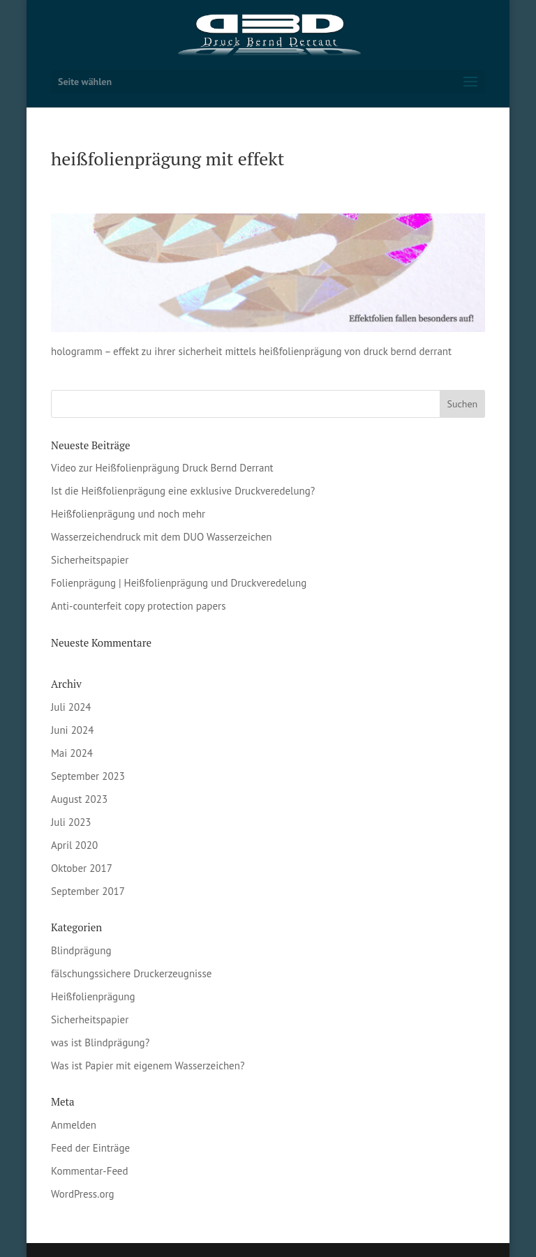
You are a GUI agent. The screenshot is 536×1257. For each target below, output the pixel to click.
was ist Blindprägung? (100, 1042)
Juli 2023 (71, 822)
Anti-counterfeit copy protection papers (138, 605)
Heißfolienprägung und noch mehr (128, 513)
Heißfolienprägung (93, 996)
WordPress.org (82, 1193)
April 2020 (74, 845)
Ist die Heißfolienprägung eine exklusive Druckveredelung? (183, 490)
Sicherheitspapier (89, 559)
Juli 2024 (71, 707)
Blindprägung (81, 950)
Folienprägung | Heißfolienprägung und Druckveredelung (178, 582)
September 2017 (88, 891)
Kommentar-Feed (89, 1170)
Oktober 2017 (81, 868)
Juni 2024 (72, 730)
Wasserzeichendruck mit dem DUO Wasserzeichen (161, 536)
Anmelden (73, 1124)
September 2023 (88, 776)
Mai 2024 (72, 753)
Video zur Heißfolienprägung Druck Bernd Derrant (162, 467)
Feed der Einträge (90, 1147)
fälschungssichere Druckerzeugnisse (131, 973)
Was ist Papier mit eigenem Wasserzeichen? (148, 1065)
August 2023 (79, 799)
